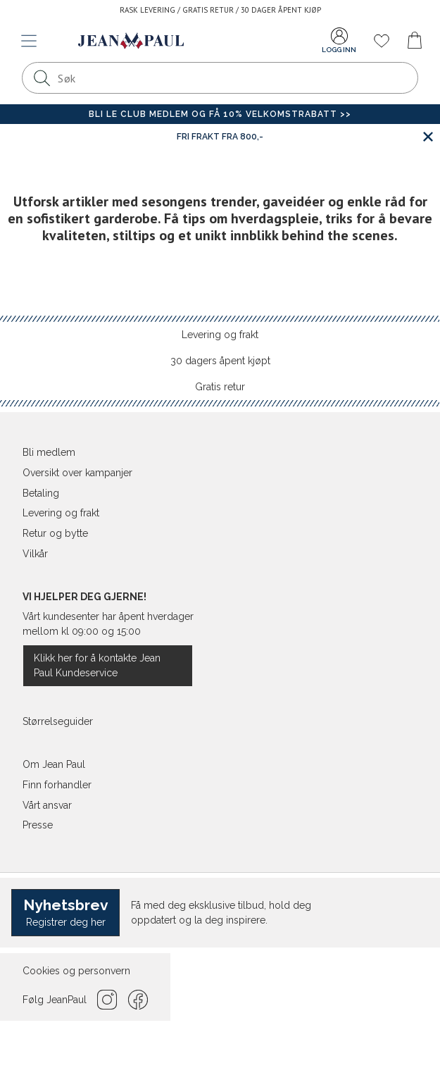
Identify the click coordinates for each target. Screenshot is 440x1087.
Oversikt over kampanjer (77, 472)
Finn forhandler (57, 784)
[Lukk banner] (427, 136)
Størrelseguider (58, 721)
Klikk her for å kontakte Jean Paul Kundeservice (97, 665)
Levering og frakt (220, 334)
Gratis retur (220, 386)
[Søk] (41, 78)
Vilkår (35, 553)
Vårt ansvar (47, 805)
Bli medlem (49, 452)
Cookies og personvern (76, 970)
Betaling (41, 493)
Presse (38, 825)
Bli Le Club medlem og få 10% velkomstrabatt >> (220, 114)
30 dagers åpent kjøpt (220, 360)
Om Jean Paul (54, 764)
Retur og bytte (55, 533)
